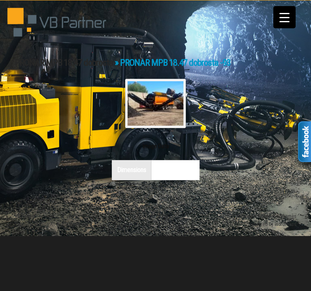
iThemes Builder (255, 216)
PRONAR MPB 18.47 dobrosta (64, 62)
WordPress (285, 224)
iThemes (287, 216)
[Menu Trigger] (284, 17)
